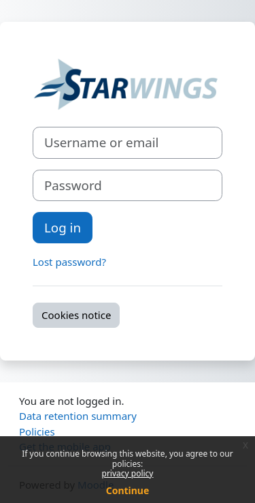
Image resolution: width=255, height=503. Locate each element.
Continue (128, 490)
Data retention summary (78, 416)
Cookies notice (76, 315)
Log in (62, 227)
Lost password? (69, 262)
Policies (37, 431)
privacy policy (128, 473)
